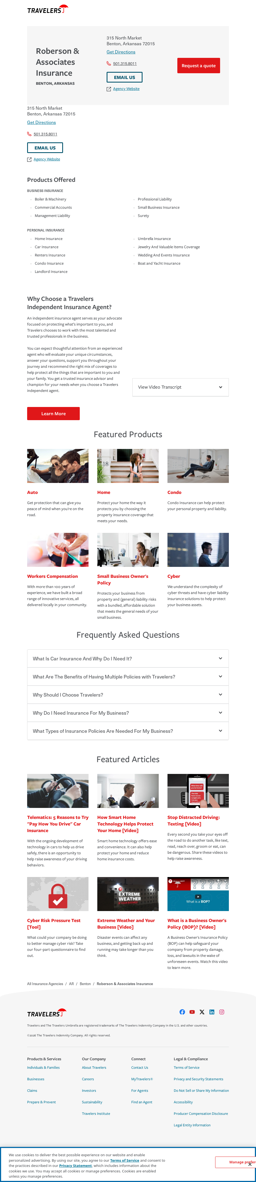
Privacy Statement (75, 1165)
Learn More (53, 413)
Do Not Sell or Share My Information (201, 1090)
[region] (128, 1164)
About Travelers (94, 1067)
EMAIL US (124, 77)
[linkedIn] (214, 1012)
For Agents (139, 1090)
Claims (32, 1090)
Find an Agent (141, 1102)
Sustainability (92, 1102)
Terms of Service (187, 1067)
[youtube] (194, 1012)
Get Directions (121, 51)
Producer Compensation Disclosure (201, 1114)
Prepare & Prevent (41, 1102)
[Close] (250, 1164)
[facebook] (184, 1012)
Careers (88, 1079)
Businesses (35, 1079)
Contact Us (139, 1067)
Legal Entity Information (192, 1125)
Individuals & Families (43, 1067)
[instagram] (224, 1012)
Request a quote (199, 65)
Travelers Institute (96, 1114)
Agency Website (123, 88)
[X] (204, 1012)
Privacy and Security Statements (198, 1079)
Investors (89, 1090)
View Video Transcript (180, 387)
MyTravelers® (142, 1079)
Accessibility (183, 1102)
